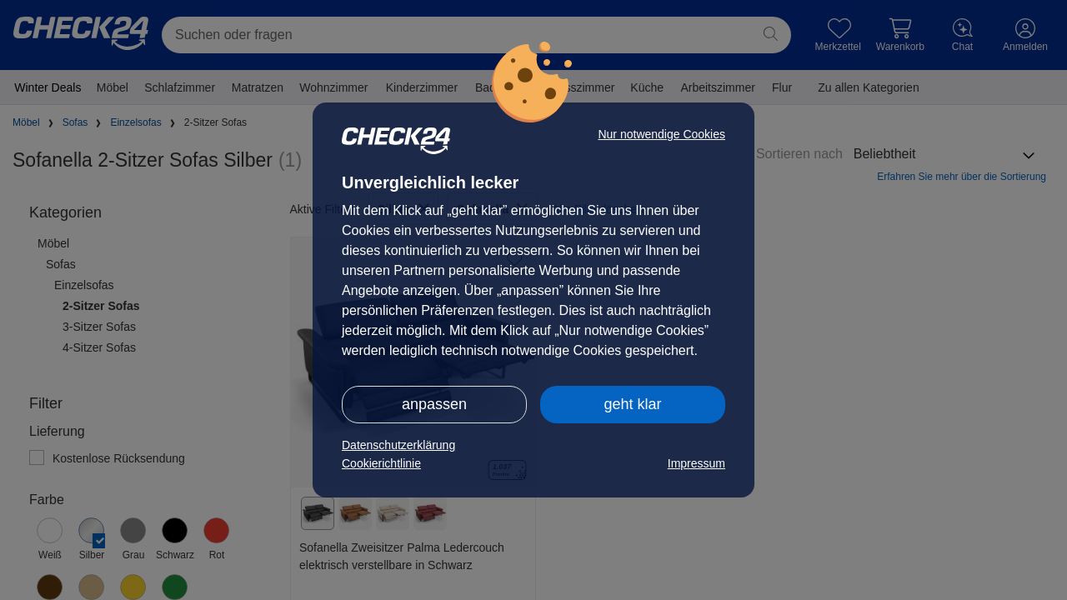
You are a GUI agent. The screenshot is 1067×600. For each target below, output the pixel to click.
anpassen (434, 404)
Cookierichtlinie (381, 463)
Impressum (696, 463)
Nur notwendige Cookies (661, 134)
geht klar (632, 404)
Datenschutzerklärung (398, 445)
